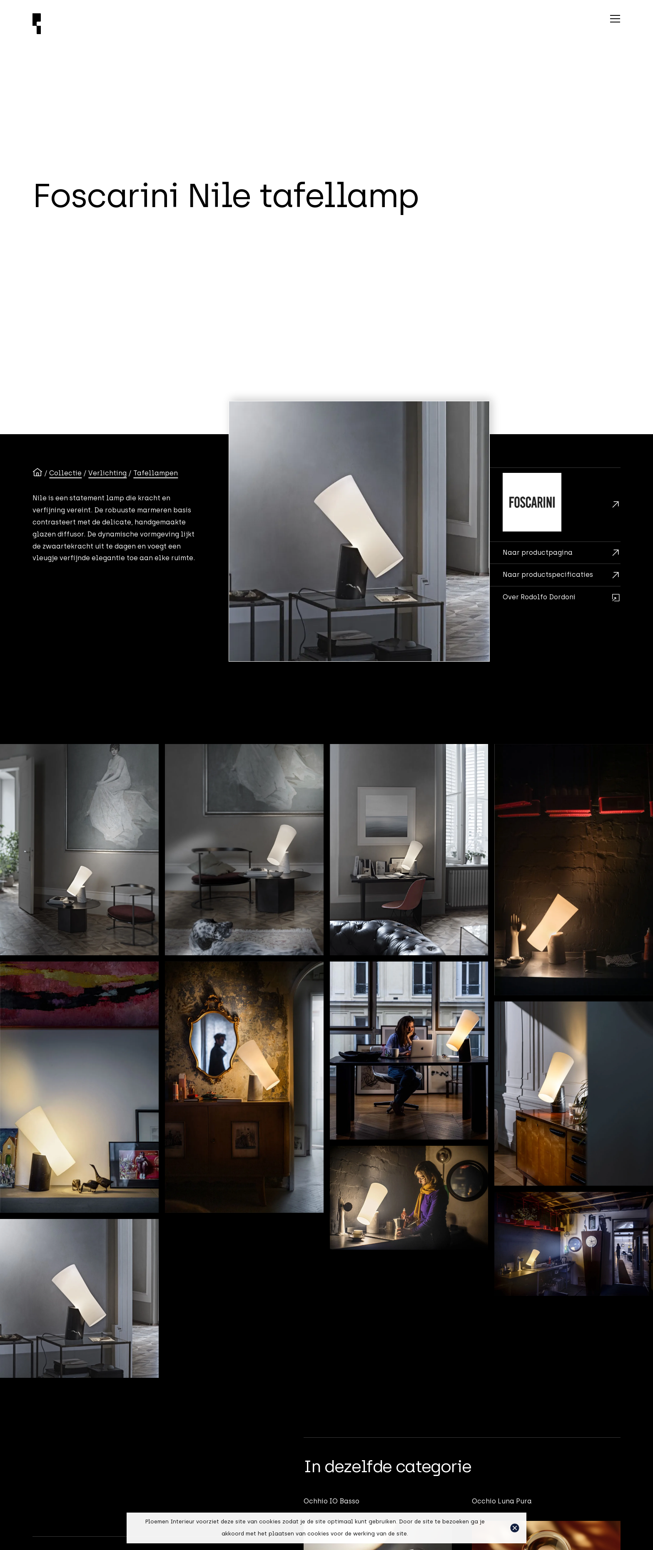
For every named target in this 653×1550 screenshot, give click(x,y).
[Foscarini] (555, 504)
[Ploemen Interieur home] (198, 23)
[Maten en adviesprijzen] (555, 575)
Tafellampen (155, 473)
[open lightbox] (359, 531)
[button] (515, 1528)
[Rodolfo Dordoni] (555, 597)
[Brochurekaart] (555, 552)
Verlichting (107, 473)
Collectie (65, 473)
